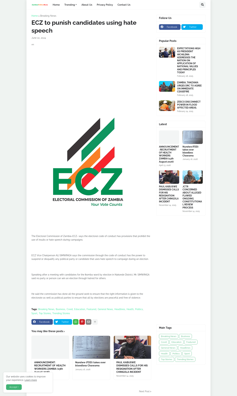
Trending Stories (61, 313)
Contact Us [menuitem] (124, 4)
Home (34, 16)
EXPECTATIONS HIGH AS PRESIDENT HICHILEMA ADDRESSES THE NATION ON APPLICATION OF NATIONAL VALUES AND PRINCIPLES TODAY (188, 60)
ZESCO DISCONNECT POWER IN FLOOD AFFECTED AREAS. (189, 104)
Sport (34, 313)
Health (130, 309)
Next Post (144, 391)
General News (105, 309)
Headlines (119, 309)
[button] (202, 5)
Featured (91, 309)
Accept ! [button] (13, 387)
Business (60, 309)
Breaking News (48, 16)
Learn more (31, 380)
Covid (70, 309)
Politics (139, 309)
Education (79, 309)
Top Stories (45, 313)
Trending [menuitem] (69, 4)
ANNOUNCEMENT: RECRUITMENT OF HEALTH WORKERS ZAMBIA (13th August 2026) (50, 367)
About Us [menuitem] (86, 4)
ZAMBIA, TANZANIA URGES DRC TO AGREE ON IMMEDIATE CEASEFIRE (189, 87)
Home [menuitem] (56, 4)
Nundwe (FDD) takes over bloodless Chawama (90, 364)
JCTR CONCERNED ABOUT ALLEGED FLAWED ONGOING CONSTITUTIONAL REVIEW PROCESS (192, 197)
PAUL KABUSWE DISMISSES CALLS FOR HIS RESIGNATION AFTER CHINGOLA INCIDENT (132, 367)
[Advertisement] (91, 69)
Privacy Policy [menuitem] (105, 4)
